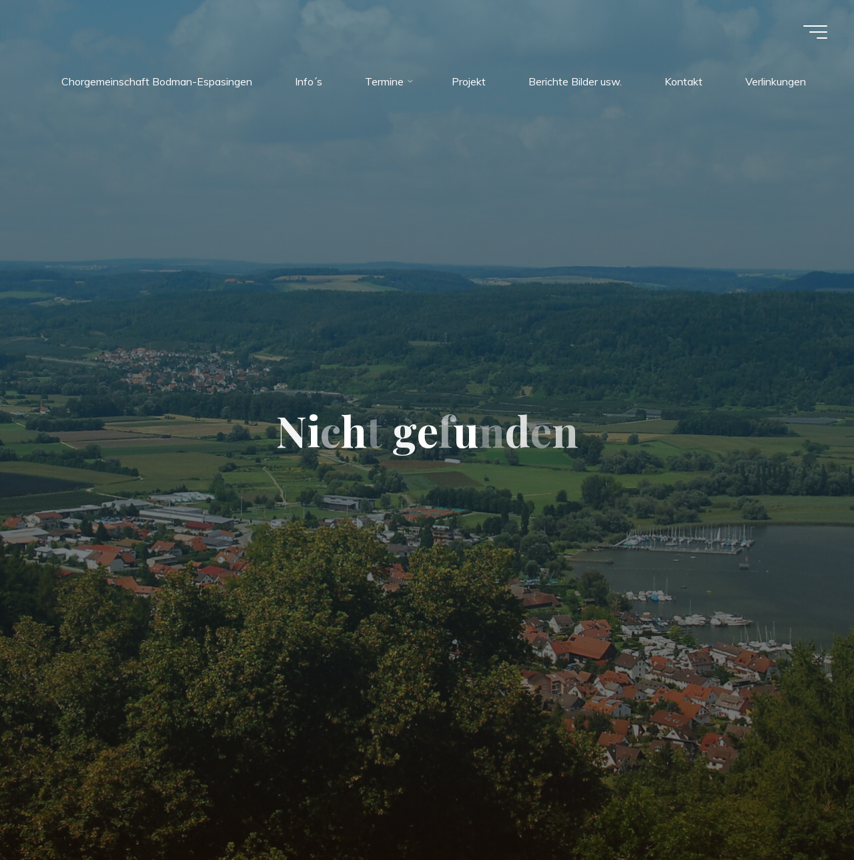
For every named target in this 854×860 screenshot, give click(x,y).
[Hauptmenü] (815, 32)
